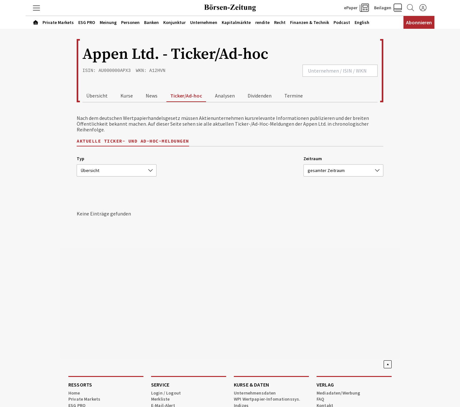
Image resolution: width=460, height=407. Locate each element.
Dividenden (260, 95)
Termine (293, 95)
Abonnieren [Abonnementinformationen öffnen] (419, 22)
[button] (36, 8)
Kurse (126, 95)
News (151, 95)
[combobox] (340, 71)
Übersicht (97, 95)
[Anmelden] (423, 8)
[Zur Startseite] (230, 8)
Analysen (225, 95)
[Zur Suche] (410, 8)
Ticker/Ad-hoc (186, 95)
